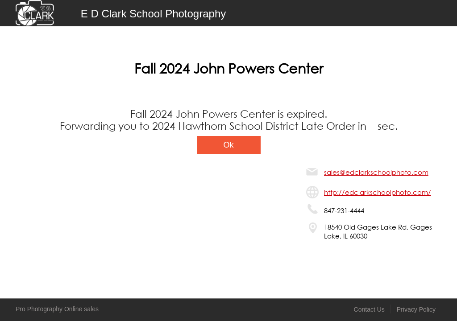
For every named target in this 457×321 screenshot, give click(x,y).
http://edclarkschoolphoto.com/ (377, 192)
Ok (228, 144)
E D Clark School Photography (153, 14)
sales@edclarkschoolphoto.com (376, 172)
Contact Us (369, 309)
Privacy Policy (416, 309)
